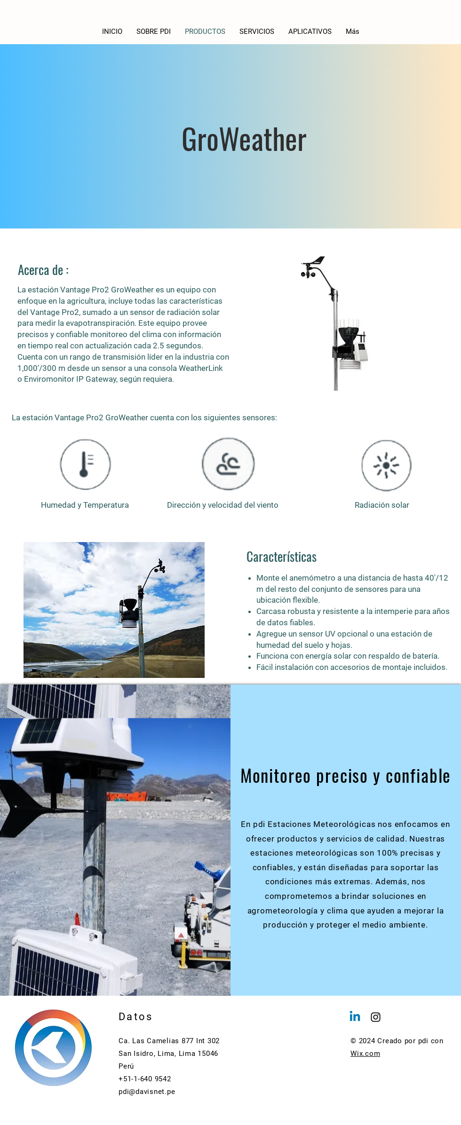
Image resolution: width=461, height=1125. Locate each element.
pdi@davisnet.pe (147, 1091)
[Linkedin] (355, 1017)
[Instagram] (375, 1017)
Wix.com (365, 1053)
